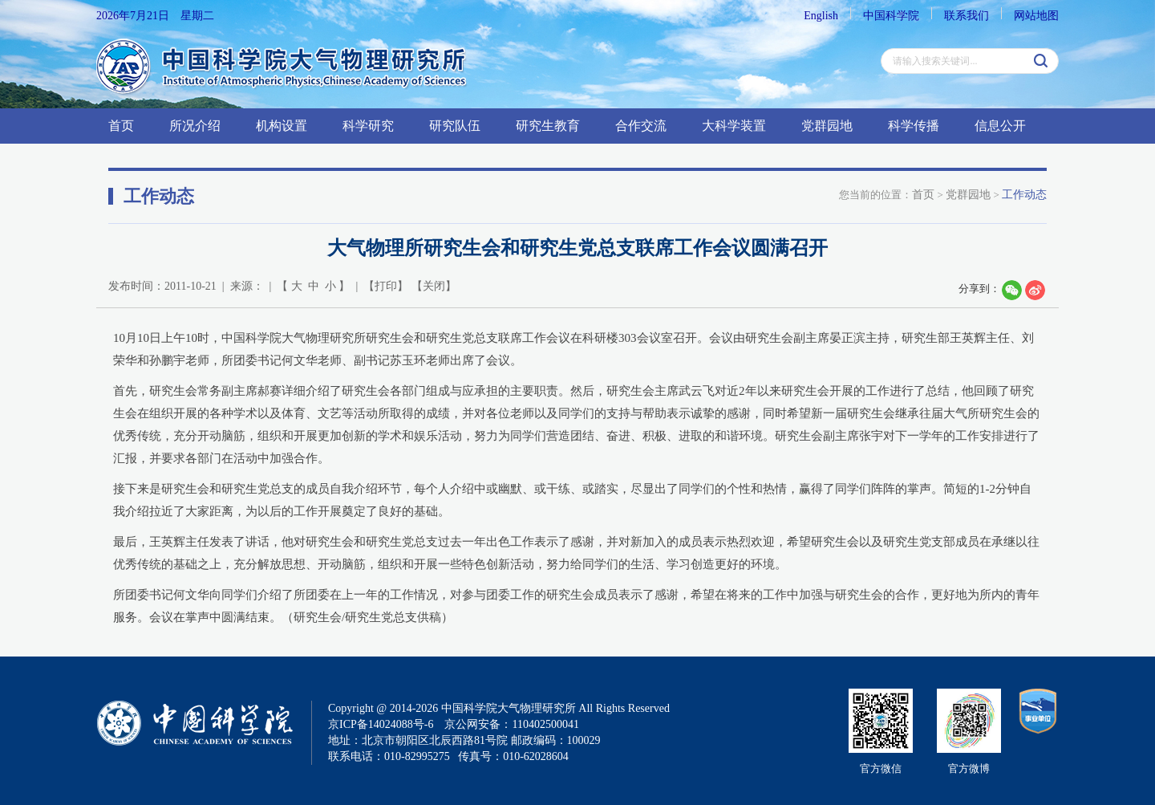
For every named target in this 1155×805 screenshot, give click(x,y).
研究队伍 (454, 125)
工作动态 (1024, 195)
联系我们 (966, 16)
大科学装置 (734, 125)
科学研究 (368, 125)
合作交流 (641, 125)
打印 (386, 286)
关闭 (434, 286)
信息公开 (1000, 125)
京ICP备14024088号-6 (380, 724)
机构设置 (281, 125)
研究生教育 (548, 125)
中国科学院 (891, 16)
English (821, 16)
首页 (121, 125)
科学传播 (913, 125)
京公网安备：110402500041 (511, 724)
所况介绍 (195, 125)
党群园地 (827, 125)
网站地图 (1036, 16)
